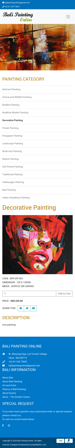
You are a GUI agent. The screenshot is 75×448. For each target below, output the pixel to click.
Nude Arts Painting (12, 151)
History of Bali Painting (14, 389)
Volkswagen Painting (13, 182)
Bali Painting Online (25, 441)
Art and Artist (9, 385)
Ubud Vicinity (9, 393)
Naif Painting (9, 190)
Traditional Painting (12, 174)
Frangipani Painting (12, 135)
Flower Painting (10, 128)
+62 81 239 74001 (12, 7)
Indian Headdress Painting (16, 197)
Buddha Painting (10, 104)
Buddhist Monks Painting (15, 112)
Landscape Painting (12, 143)
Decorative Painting (12, 120)
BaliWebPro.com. (39, 445)
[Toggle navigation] (68, 17)
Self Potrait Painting (12, 166)
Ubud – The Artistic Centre (16, 397)
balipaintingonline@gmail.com (17, 3)
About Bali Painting (12, 381)
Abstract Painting (11, 89)
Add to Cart (64, 293)
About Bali (7, 377)
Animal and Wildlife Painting (16, 97)
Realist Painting (10, 159)
